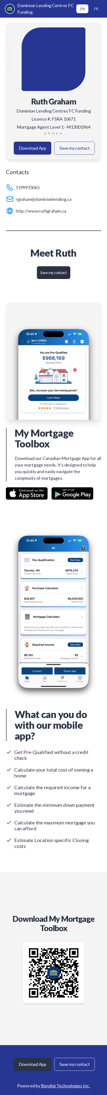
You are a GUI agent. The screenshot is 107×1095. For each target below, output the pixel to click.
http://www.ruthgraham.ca (41, 211)
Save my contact (74, 148)
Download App (32, 148)
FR (96, 9)
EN (82, 9)
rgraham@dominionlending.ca (43, 199)
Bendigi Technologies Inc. (65, 1085)
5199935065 (28, 187)
